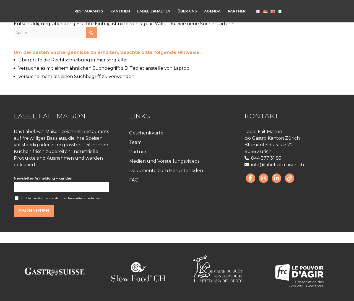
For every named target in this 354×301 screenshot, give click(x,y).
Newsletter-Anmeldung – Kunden (43, 178)
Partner (138, 151)
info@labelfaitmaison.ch (274, 164)
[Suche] (55, 32)
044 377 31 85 (262, 158)
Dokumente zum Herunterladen (166, 170)
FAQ (134, 180)
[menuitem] (89, 11)
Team (135, 142)
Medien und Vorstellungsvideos (164, 161)
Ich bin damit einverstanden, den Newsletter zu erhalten (61, 198)
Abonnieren (34, 210)
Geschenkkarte (146, 133)
